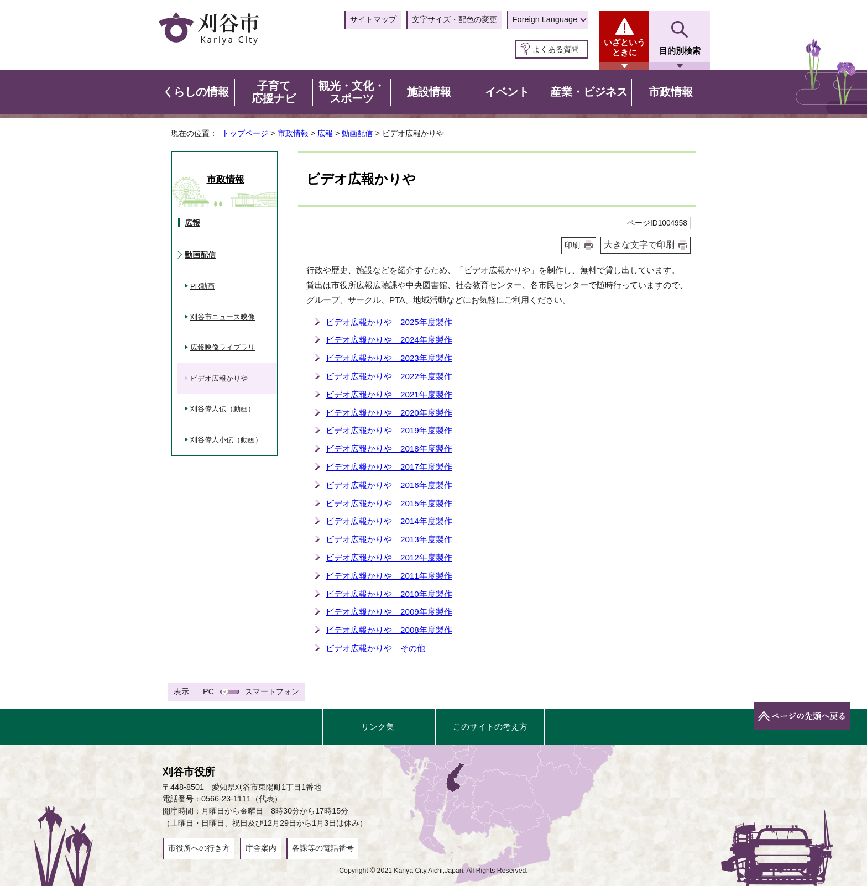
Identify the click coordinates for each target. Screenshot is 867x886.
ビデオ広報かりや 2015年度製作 (389, 503)
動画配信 (357, 133)
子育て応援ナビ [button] (274, 92)
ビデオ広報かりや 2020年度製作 (389, 412)
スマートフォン (272, 691)
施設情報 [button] (429, 92)
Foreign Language (545, 19)
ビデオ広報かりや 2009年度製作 (389, 611)
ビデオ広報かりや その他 (375, 648)
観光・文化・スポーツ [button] (351, 92)
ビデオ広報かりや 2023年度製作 (389, 358)
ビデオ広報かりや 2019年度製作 (389, 430)
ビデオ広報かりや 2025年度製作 (389, 322)
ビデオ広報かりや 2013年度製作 (389, 539)
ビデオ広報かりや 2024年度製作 (389, 339)
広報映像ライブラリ (222, 347)
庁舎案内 (261, 847)
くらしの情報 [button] (196, 92)
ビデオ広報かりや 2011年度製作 (389, 575)
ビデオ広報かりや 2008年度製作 (389, 630)
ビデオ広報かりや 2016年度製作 (389, 485)
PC (208, 691)
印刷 (572, 245)
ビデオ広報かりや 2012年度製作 (389, 557)
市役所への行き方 (199, 847)
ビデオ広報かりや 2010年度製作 (389, 594)
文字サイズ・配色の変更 (454, 19)
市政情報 (293, 133)
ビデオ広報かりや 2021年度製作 (389, 394)
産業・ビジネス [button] (589, 92)
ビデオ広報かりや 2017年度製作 (389, 466)
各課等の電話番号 (323, 847)
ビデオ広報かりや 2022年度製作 (389, 376)
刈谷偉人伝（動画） (222, 409)
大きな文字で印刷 (639, 244)
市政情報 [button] (671, 92)
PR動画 (202, 286)
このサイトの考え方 (490, 726)
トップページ (245, 133)
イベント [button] (507, 92)
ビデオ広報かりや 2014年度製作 (389, 521)
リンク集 (377, 726)
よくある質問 (555, 49)
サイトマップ (373, 19)
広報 (325, 133)
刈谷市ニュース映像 (222, 317)
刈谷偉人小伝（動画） (226, 440)
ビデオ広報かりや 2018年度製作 (389, 448)
